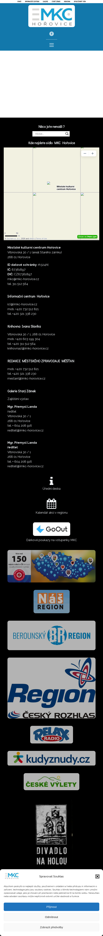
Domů (19, 1)
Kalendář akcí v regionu (52, 514)
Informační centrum (32, 1)
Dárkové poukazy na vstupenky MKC (51, 541)
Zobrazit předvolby (51, 927)
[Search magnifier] (67, 135)
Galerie (45, 1)
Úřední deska (52, 490)
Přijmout (51, 906)
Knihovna (67, 1)
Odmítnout (51, 917)
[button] (97, 876)
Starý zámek (56, 1)
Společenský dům (80, 1)
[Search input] (49, 135)
